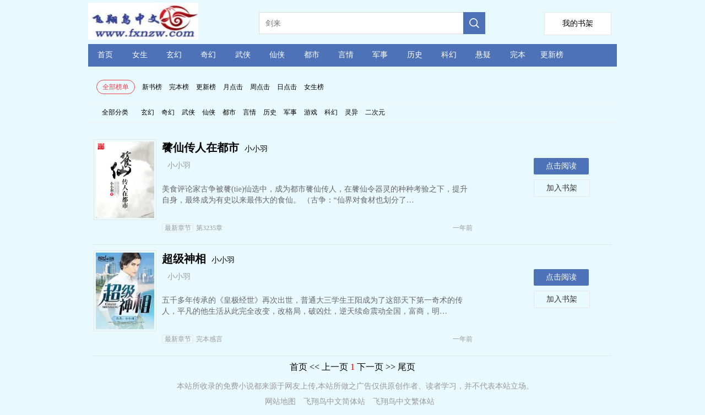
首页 (105, 55)
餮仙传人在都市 (200, 147)
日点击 (287, 87)
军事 (380, 55)
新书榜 (152, 87)
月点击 (233, 87)
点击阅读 (561, 166)
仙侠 (277, 55)
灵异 (351, 112)
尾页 (406, 367)
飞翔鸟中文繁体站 (404, 401)
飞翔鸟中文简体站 (334, 401)
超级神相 (184, 259)
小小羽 (256, 149)
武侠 (243, 55)
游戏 (310, 112)
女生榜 (314, 87)
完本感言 (192, 339)
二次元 (375, 112)
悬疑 (483, 55)
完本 (517, 55)
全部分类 (115, 112)
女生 (140, 55)
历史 (414, 55)
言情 (346, 55)
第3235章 (192, 227)
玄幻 (174, 55)
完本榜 (179, 87)
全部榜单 (115, 87)
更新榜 (551, 55)
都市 (311, 55)
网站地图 (280, 401)
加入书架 (561, 188)
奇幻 (208, 55)
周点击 (260, 87)
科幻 (449, 55)
